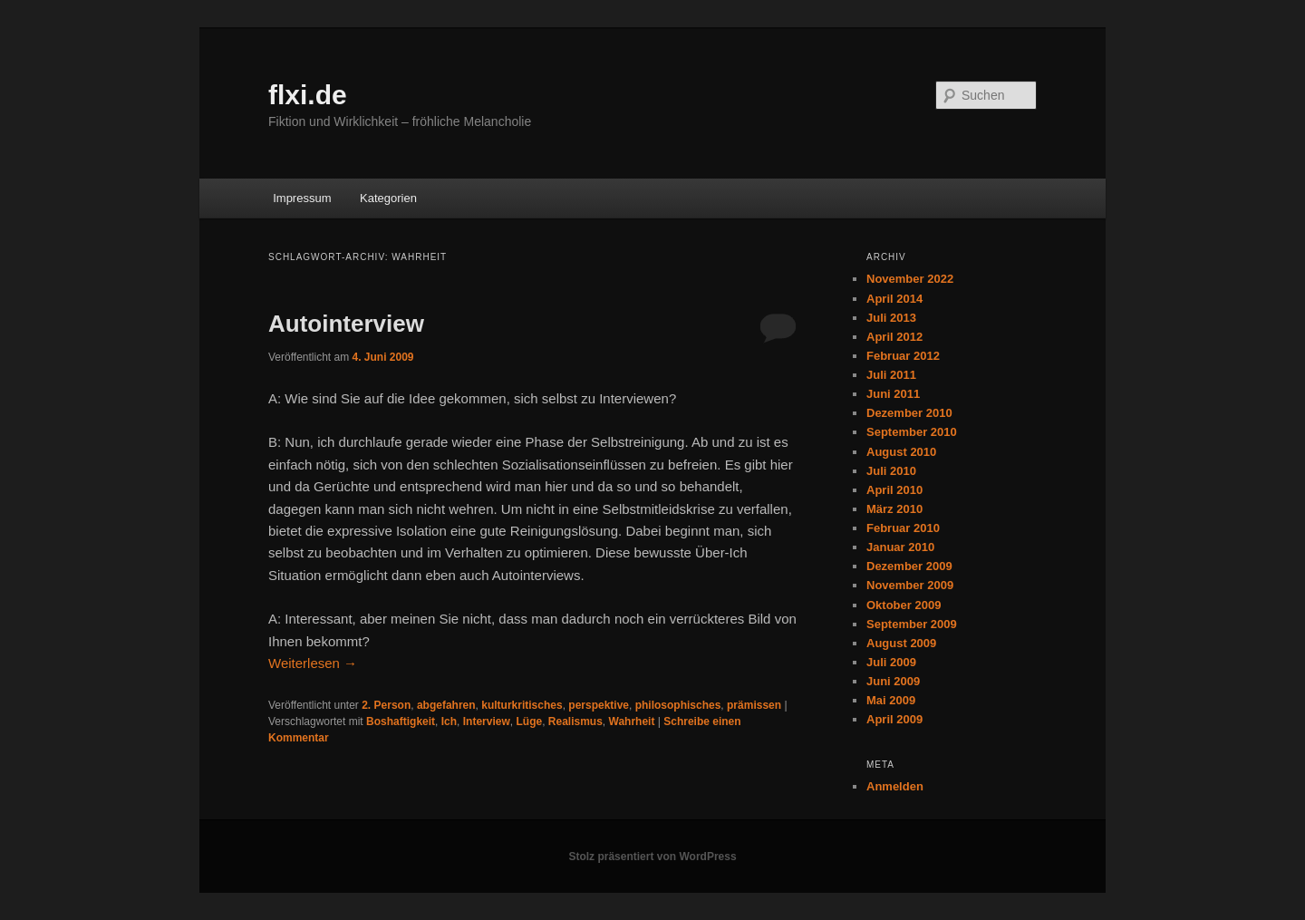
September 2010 (911, 432)
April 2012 (894, 337)
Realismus (575, 721)
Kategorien (388, 198)
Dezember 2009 (909, 566)
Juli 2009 (891, 662)
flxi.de (307, 95)
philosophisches (678, 705)
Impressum (302, 198)
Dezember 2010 (909, 413)
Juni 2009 (893, 681)
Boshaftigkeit (400, 721)
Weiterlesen (312, 663)
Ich (449, 721)
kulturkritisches (521, 705)
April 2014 (894, 298)
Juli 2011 (891, 375)
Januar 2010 (900, 547)
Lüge (529, 721)
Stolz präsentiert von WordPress (652, 856)
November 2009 (909, 585)
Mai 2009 (890, 700)
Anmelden (894, 786)
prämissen (754, 705)
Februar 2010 (903, 528)
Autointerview (346, 323)
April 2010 (894, 490)
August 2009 (901, 643)
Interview (486, 721)
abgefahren (446, 705)
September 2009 (911, 624)
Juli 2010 (891, 471)
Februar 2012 (903, 356)
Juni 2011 (893, 394)
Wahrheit (632, 721)
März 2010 (894, 509)
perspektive (598, 705)
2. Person (386, 705)
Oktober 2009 (903, 605)
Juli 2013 (891, 317)
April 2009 (894, 719)
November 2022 (909, 279)
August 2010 (901, 452)
